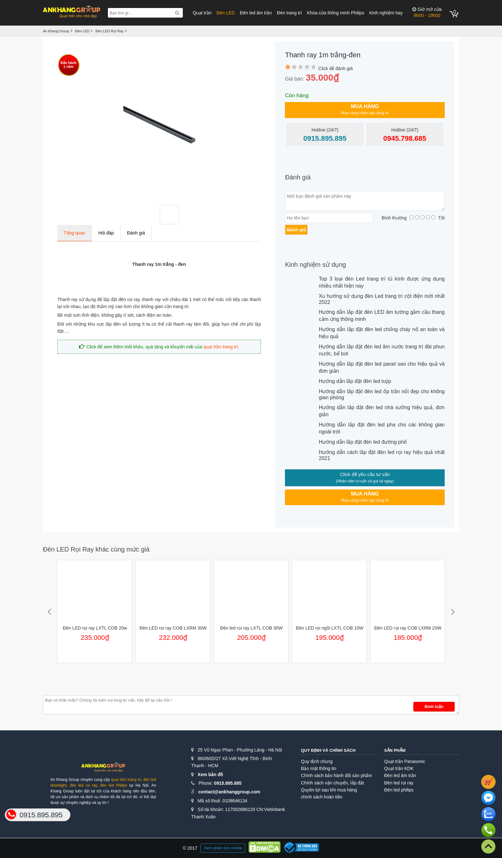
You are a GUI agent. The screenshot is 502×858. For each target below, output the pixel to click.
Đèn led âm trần (256, 12)
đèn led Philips (113, 785)
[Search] (177, 13)
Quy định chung (317, 761)
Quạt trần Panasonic (404, 761)
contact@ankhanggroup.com (229, 791)
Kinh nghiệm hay (386, 12)
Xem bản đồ (210, 774)
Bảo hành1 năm (69, 64)
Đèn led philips (399, 789)
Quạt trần (202, 12)
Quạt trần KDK (398, 768)
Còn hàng (297, 95)
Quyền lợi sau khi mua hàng (329, 789)
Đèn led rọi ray (398, 782)
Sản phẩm (395, 750)
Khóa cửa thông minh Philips (335, 12)
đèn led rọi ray (83, 785)
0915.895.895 (228, 783)
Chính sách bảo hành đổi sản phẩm (336, 775)
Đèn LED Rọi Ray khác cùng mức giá (96, 549)
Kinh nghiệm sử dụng (315, 264)
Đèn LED (226, 12)
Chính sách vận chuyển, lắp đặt (332, 782)
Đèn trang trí (289, 12)
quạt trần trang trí (221, 346)
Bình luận (434, 706)
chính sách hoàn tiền (321, 796)
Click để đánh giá (335, 68)
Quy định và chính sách (328, 750)
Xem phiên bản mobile (223, 848)
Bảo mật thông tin (318, 768)
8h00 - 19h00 (426, 12)
